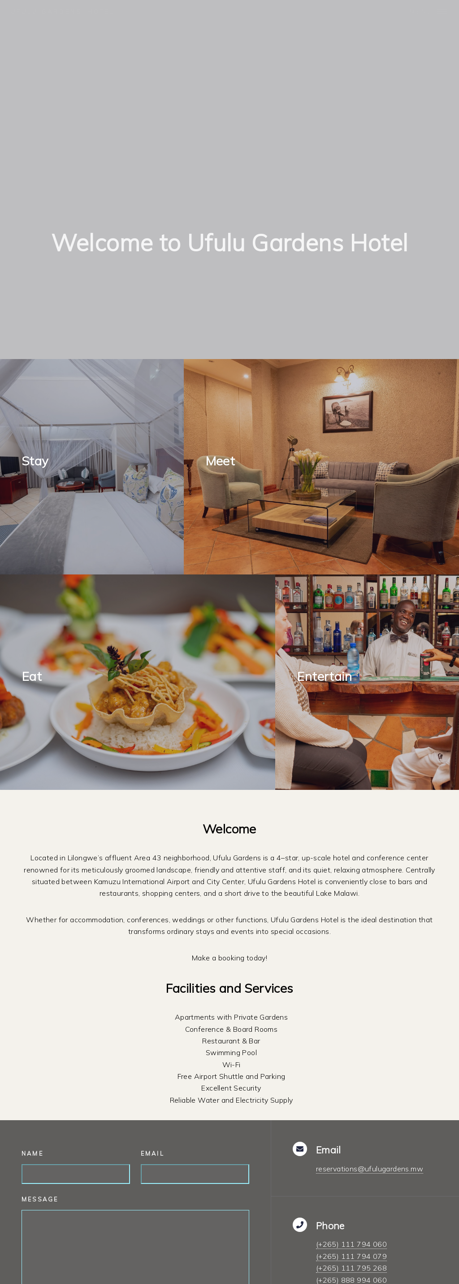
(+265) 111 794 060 (351, 1244)
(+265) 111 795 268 (351, 1267)
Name (32, 1153)
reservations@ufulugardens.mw (369, 1168)
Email (153, 1153)
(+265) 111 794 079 (351, 1256)
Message (40, 1199)
